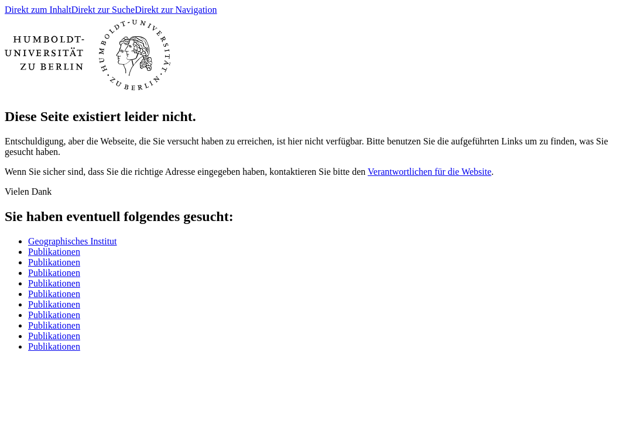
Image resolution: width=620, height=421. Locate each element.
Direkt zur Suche (103, 10)
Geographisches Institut (72, 241)
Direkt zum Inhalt (38, 10)
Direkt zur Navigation (176, 10)
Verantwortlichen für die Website (429, 172)
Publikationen (54, 252)
